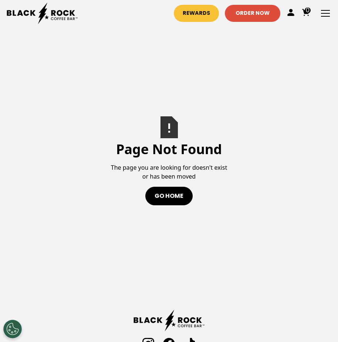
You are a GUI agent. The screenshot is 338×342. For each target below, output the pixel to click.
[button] (324, 13)
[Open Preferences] (12, 329)
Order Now (253, 13)
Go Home (169, 196)
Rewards (196, 13)
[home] (42, 13)
